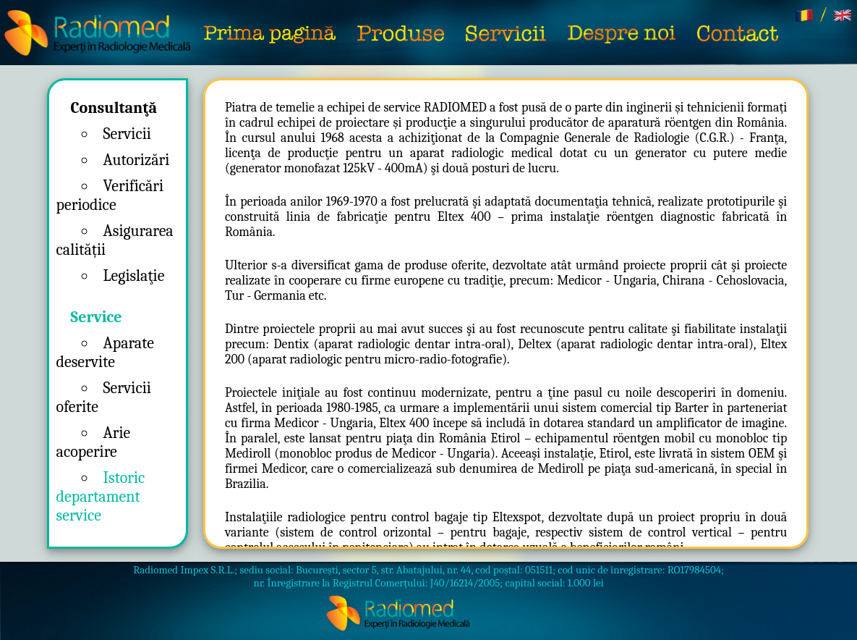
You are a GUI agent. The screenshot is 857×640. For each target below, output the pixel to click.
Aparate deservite (105, 352)
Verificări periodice (110, 195)
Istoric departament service (100, 496)
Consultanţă (114, 107)
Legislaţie (134, 275)
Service (96, 317)
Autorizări (136, 160)
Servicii (127, 134)
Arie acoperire (93, 442)
